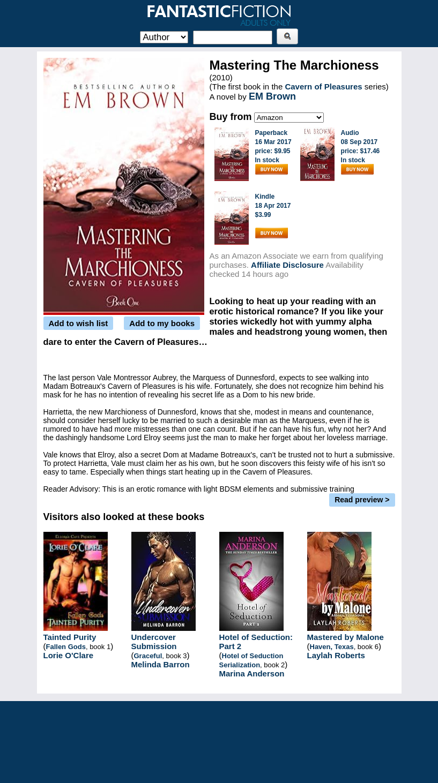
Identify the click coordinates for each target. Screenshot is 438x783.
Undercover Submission (154, 642)
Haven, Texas (332, 647)
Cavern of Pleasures (323, 86)
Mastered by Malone (345, 637)
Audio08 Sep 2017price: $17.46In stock (360, 152)
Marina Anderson (252, 673)
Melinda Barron (160, 664)
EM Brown (272, 96)
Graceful (148, 656)
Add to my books (162, 323)
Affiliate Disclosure (287, 264)
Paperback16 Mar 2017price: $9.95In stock (273, 152)
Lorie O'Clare (68, 655)
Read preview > (362, 499)
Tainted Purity (69, 637)
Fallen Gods (66, 647)
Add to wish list (78, 323)
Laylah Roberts (336, 655)
